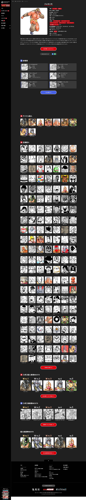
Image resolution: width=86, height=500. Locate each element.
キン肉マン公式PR (48, 489)
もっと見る (48, 93)
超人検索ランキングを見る (48, 397)
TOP (12, 1)
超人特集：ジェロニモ (48, 50)
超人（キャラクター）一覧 (19, 1)
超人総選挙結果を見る (48, 456)
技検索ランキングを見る (48, 427)
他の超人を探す (48, 369)
